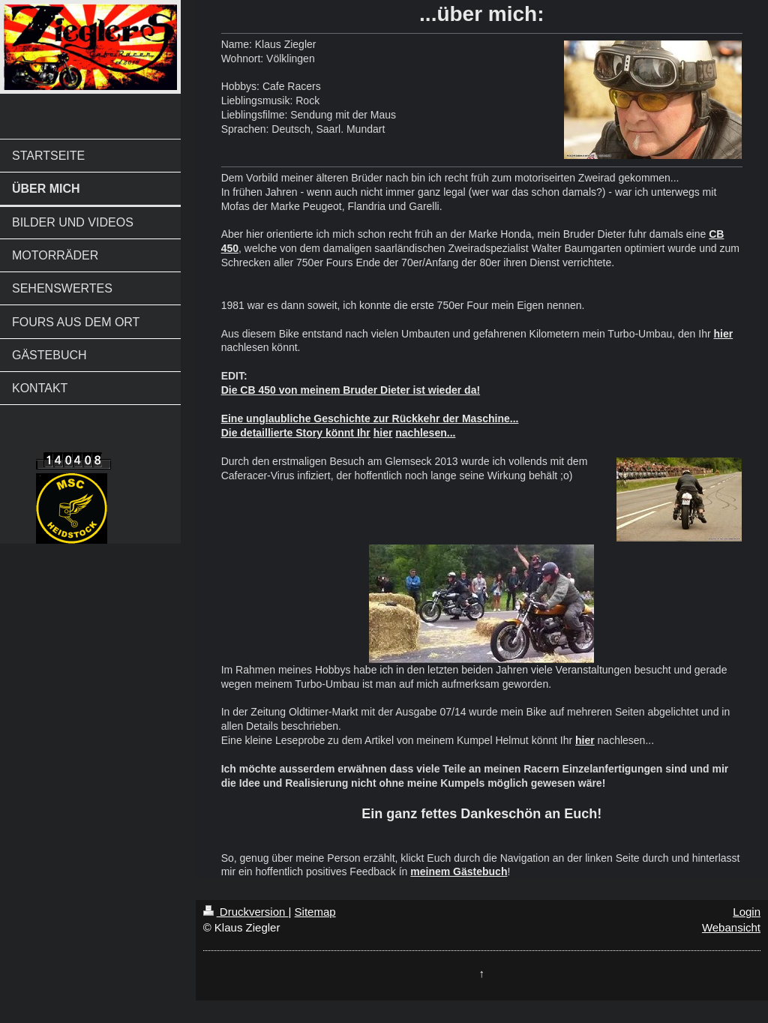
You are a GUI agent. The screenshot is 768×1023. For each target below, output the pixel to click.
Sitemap (315, 911)
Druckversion (246, 911)
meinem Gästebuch (458, 872)
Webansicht (731, 927)
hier (723, 334)
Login (746, 911)
